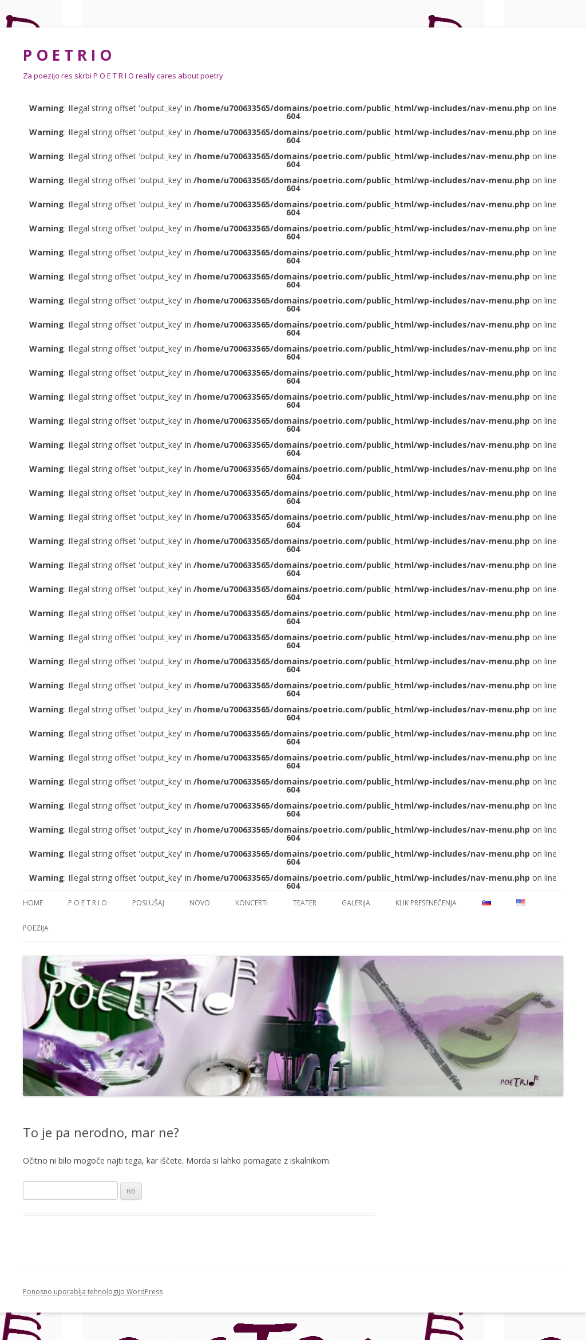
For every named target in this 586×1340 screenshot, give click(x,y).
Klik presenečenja (426, 903)
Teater (304, 903)
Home (33, 903)
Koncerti (251, 903)
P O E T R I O (67, 55)
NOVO (199, 903)
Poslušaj (148, 903)
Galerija (356, 903)
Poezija (36, 928)
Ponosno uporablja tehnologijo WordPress (93, 1291)
